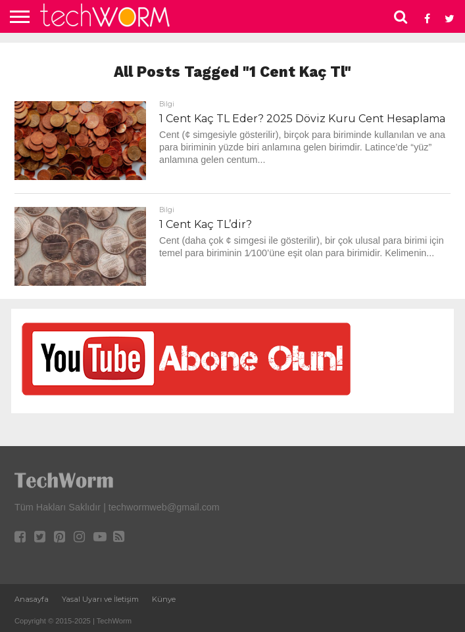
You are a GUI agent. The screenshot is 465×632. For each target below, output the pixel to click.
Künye (164, 599)
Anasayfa (31, 599)
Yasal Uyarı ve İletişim (100, 599)
